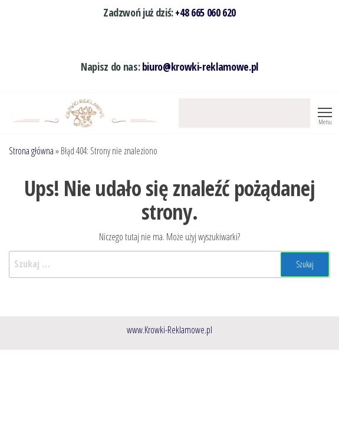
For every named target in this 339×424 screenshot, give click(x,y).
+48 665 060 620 (205, 12)
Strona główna (31, 150)
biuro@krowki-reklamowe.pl (200, 66)
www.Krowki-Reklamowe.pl (169, 329)
